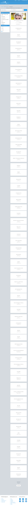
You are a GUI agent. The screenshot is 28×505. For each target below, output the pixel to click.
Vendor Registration (4, 500)
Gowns (11, 504)
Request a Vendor (25, 5)
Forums (13, 5)
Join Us (19, 0)
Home (2, 498)
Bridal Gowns (16, 5)
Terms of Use (3, 501)
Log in (15, 0)
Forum (11, 499)
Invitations (12, 500)
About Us (3, 499)
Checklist (12, 501)
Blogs (11, 5)
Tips (9, 5)
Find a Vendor (20, 5)
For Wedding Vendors (24, 0)
